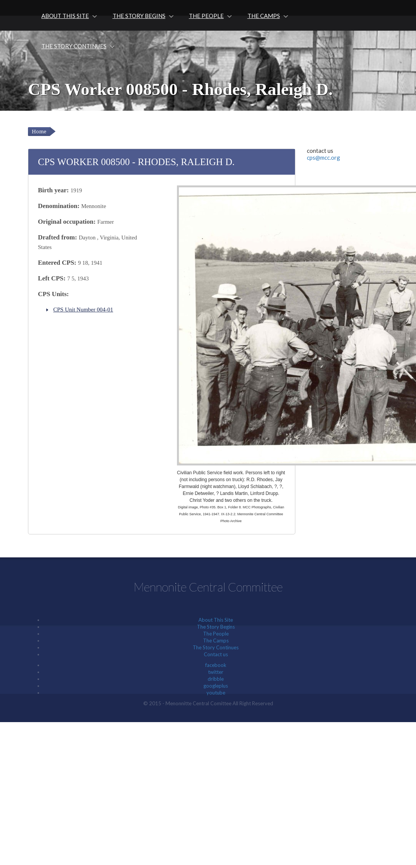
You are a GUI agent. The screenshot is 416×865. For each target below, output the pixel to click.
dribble (216, 679)
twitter (215, 672)
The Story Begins (138, 15)
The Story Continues (73, 46)
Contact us (216, 654)
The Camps (263, 15)
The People (206, 15)
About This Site (65, 15)
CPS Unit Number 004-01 (83, 309)
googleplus (215, 686)
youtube (215, 693)
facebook (215, 665)
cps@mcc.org (323, 157)
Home (39, 131)
